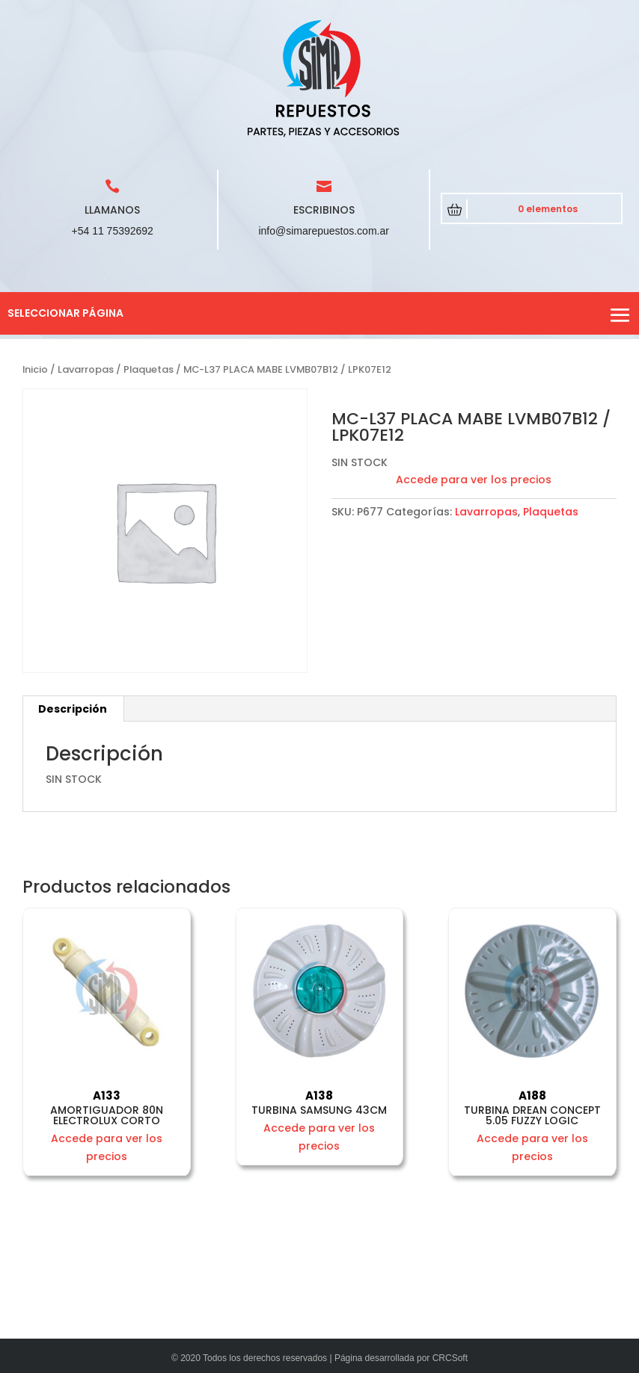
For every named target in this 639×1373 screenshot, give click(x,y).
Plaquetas (148, 369)
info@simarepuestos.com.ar (323, 231)
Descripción (72, 708)
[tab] (73, 709)
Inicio (35, 369)
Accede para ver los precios (473, 479)
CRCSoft (450, 1358)
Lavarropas (86, 369)
